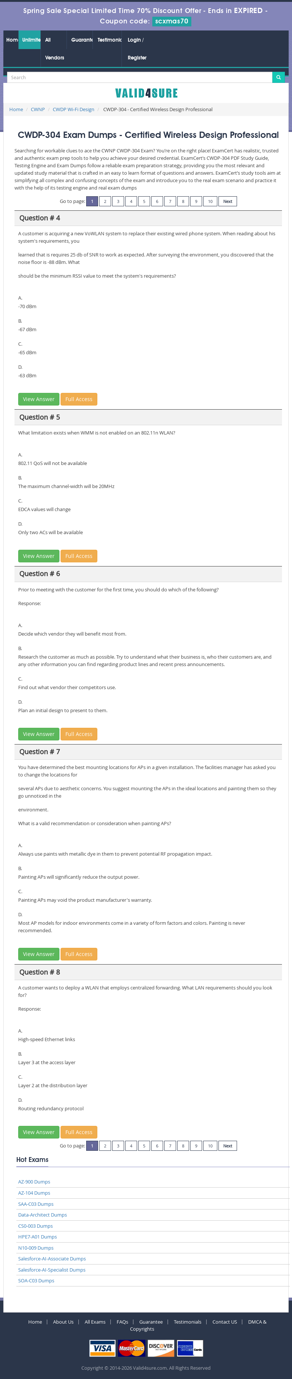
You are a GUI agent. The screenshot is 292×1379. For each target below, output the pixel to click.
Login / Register (137, 49)
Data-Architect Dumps (42, 1214)
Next (227, 201)
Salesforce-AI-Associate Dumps (52, 1258)
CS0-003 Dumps (35, 1226)
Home (12, 40)
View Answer (39, 399)
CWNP (38, 109)
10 (210, 201)
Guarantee (82, 40)
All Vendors (54, 49)
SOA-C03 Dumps (36, 1280)
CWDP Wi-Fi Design (73, 109)
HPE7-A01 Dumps (37, 1236)
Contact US (224, 1321)
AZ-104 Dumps (34, 1192)
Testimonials (109, 40)
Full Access (79, 399)
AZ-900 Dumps (34, 1181)
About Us (63, 1321)
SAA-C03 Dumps (35, 1204)
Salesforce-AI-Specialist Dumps (51, 1269)
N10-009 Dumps (35, 1247)
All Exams (95, 1321)
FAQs (122, 1321)
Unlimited (31, 40)
